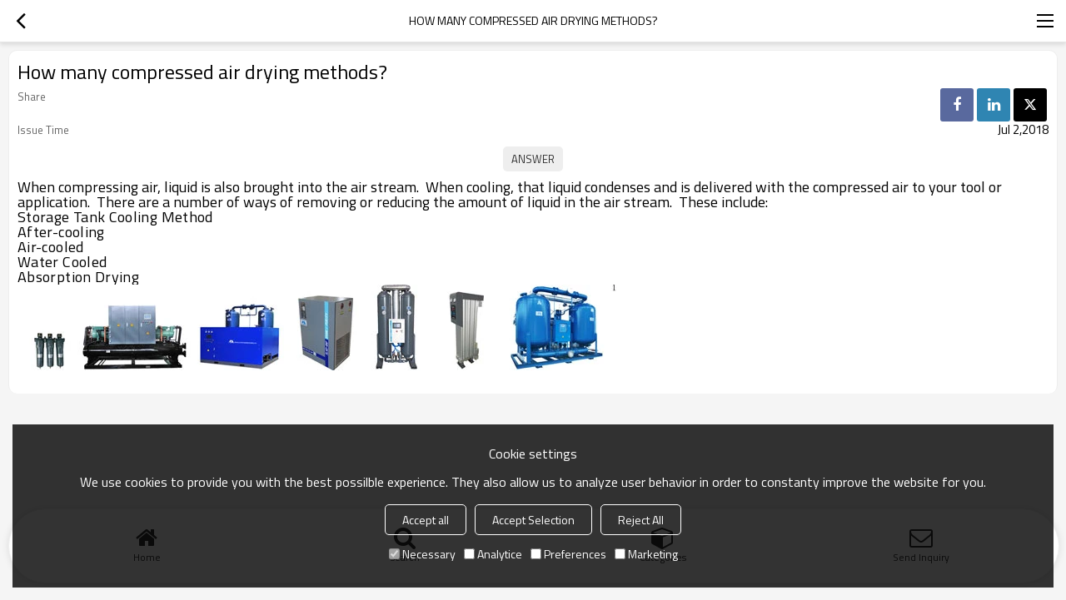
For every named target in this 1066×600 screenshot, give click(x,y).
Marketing (646, 554)
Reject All (641, 519)
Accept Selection (533, 519)
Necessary (422, 554)
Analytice (493, 554)
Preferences (568, 554)
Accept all (425, 519)
